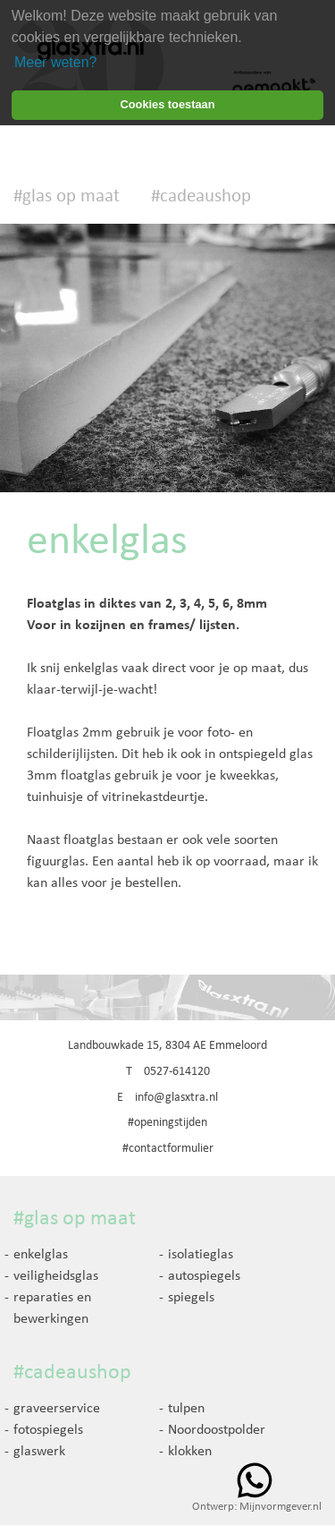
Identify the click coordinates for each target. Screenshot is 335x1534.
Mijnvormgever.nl (280, 1507)
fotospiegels (48, 1430)
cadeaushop (77, 1373)
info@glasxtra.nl (176, 1097)
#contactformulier (168, 1148)
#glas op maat (66, 196)
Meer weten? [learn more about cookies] (55, 62)
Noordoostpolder (216, 1430)
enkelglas (40, 1255)
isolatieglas (200, 1255)
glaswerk (39, 1452)
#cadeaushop (201, 196)
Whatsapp (254, 1480)
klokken (190, 1452)
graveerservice (56, 1409)
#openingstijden (167, 1122)
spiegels (191, 1298)
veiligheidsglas (55, 1276)
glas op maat (80, 1219)
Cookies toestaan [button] (168, 104)
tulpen (186, 1409)
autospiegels (204, 1276)
